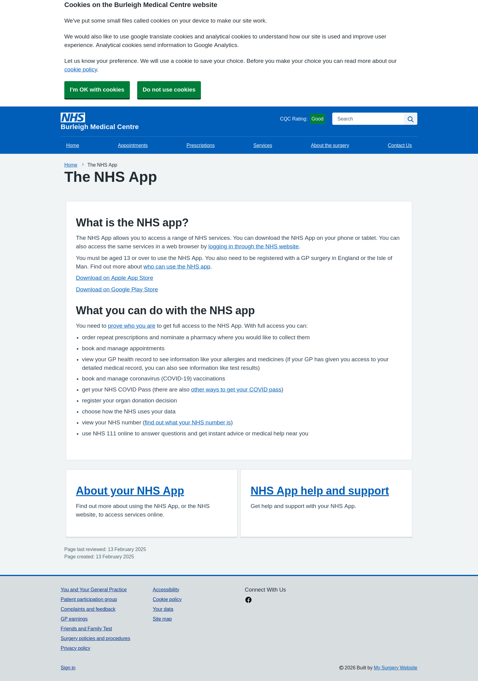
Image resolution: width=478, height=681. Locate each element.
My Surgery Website (395, 667)
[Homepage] (169, 121)
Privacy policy (75, 648)
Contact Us (400, 145)
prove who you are (131, 326)
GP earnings (74, 618)
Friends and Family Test (86, 628)
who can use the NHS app (176, 266)
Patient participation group (89, 599)
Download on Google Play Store (117, 289)
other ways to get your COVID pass (236, 389)
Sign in (68, 667)
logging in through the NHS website (253, 246)
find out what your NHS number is (188, 422)
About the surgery (330, 145)
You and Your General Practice (94, 589)
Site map (162, 618)
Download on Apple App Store (114, 278)
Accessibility (166, 589)
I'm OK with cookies (97, 89)
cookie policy (80, 69)
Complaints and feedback (88, 609)
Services (262, 145)
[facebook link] (248, 600)
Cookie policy (167, 599)
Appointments (133, 145)
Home (72, 145)
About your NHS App (130, 490)
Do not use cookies (169, 89)
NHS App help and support (320, 490)
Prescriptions (201, 145)
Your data (163, 609)
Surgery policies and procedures (95, 638)
